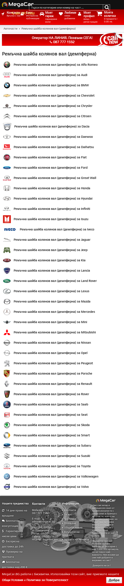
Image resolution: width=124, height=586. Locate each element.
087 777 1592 (25, 13)
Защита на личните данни (75, 541)
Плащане (70, 523)
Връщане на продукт (71, 533)
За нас (68, 514)
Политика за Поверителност (47, 580)
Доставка (70, 518)
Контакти (70, 510)
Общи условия (73, 527)
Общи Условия (12, 580)
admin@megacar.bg (43, 521)
